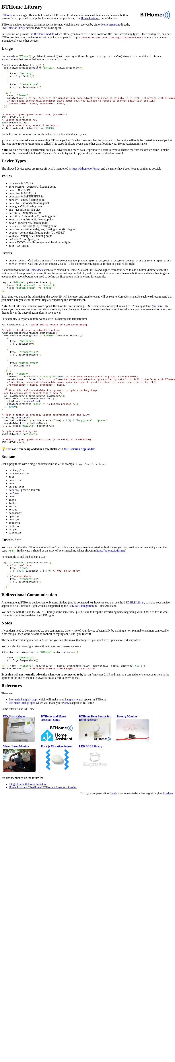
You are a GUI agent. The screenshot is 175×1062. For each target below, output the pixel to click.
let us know (168, 842)
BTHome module (44, 34)
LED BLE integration (81, 650)
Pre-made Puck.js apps (22, 751)
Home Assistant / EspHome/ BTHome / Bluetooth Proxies (43, 836)
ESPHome (7, 27)
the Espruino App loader (79, 488)
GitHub (113, 842)
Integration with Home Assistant (28, 832)
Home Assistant (90, 18)
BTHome (6, 15)
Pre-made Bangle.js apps (23, 748)
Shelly (21, 27)
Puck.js (66, 751)
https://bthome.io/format (86, 181)
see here (157, 321)
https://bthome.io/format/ (111, 589)
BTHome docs (34, 283)
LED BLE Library (134, 647)
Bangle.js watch (74, 748)
